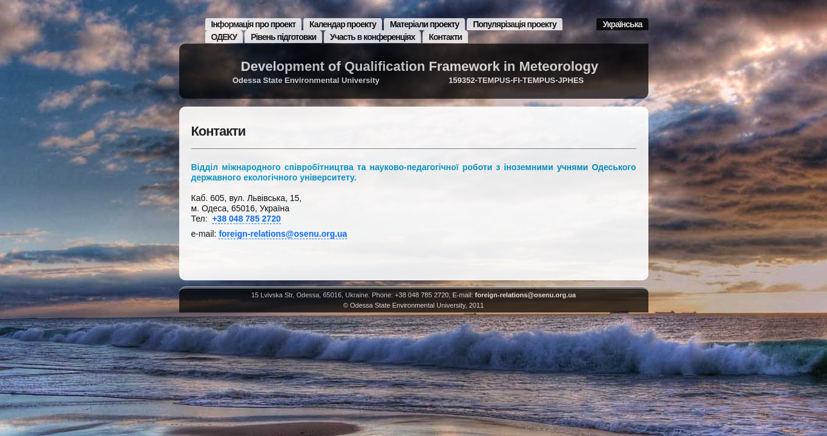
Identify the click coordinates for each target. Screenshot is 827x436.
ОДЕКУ (224, 37)
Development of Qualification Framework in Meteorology (419, 66)
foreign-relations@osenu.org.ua (283, 234)
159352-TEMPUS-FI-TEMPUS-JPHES (516, 80)
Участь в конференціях (372, 37)
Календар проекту (342, 24)
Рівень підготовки (283, 37)
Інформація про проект (253, 24)
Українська (622, 24)
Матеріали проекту (424, 24)
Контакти (445, 37)
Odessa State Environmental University (306, 80)
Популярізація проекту (514, 24)
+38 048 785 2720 (246, 218)
